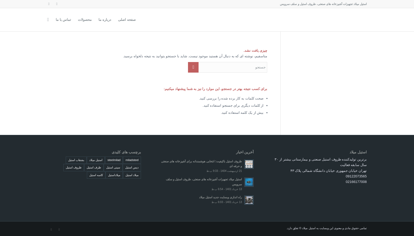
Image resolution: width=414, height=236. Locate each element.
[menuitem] (127, 19)
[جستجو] (48, 19)
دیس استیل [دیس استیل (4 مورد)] (132, 167)
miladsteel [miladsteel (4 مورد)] (132, 160)
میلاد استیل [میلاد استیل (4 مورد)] (132, 175)
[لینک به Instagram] (57, 4)
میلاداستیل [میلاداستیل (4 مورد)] (114, 175)
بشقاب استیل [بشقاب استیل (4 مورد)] (76, 160)
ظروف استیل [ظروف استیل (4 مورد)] (74, 167)
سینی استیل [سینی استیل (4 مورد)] (113, 167)
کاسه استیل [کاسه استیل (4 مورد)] (96, 175)
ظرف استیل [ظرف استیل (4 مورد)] (94, 167)
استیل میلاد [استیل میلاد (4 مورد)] (95, 160)
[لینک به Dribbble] (49, 4)
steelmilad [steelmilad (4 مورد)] (114, 160)
